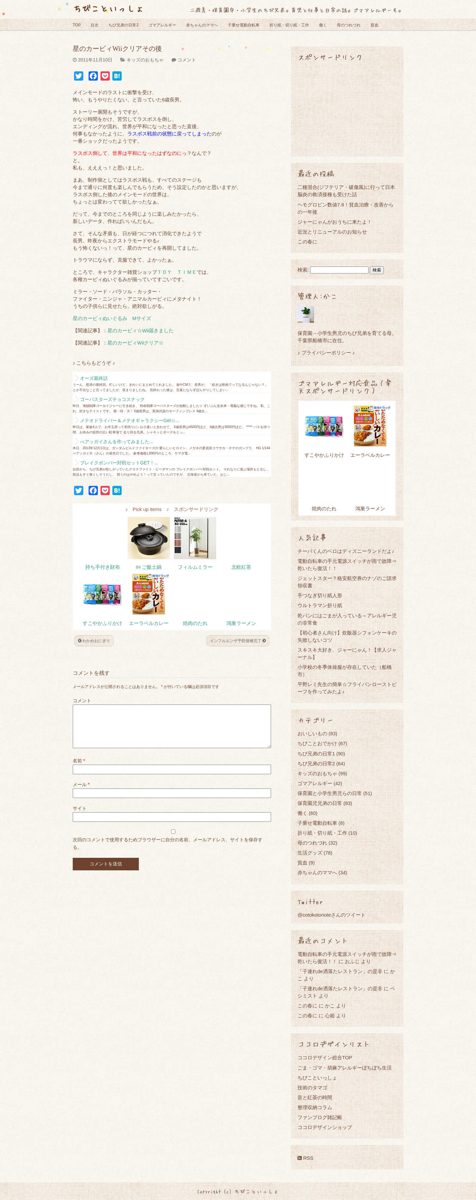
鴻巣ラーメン (241, 623)
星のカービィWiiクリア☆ (135, 342)
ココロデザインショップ (325, 1127)
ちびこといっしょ (108, 8)
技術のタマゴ (312, 1087)
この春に (307, 241)
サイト (80, 816)
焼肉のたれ (195, 623)
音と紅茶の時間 (315, 1097)
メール (81, 792)
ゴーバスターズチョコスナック (112, 399)
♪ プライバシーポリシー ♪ (326, 352)
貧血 (374, 25)
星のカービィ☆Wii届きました (140, 330)
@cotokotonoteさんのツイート (332, 915)
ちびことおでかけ (317, 743)
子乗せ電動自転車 (243, 25)
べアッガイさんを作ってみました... (116, 441)
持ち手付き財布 (102, 567)
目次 (95, 25)
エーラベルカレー (149, 623)
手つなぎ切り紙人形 (320, 595)
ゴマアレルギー (162, 25)
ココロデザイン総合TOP (325, 1057)
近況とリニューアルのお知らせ (332, 232)
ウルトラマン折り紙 (320, 605)
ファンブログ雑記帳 (320, 1117)
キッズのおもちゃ (145, 59)
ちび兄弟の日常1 (316, 753)
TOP (77, 25)
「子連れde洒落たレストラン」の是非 (340, 971)
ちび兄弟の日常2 (123, 25)
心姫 (330, 1015)
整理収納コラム (315, 1107)
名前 (79, 768)
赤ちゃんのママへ (202, 25)
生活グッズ (310, 852)
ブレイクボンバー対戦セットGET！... (119, 462)
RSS (305, 1158)
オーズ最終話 (94, 378)
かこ (330, 1005)
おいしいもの (312, 733)
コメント (187, 59)
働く (323, 25)
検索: (303, 270)
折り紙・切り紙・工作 (289, 25)
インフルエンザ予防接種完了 (238, 640)
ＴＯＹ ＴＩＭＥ (177, 272)
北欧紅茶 (241, 567)
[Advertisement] (347, 108)
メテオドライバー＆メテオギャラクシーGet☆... (129, 420)
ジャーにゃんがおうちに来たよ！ (335, 222)
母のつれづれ (349, 25)
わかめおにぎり (94, 640)
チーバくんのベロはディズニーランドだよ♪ (346, 551)
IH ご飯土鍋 (149, 567)
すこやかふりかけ (102, 623)
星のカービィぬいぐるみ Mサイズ (112, 318)
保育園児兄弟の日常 (320, 803)
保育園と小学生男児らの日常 (330, 793)
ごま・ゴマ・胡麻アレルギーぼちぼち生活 (345, 1068)
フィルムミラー (195, 567)
